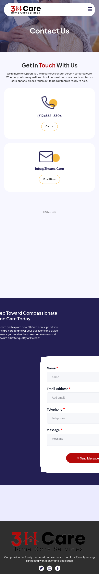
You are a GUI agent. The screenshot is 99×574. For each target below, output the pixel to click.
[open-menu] (88, 9)
